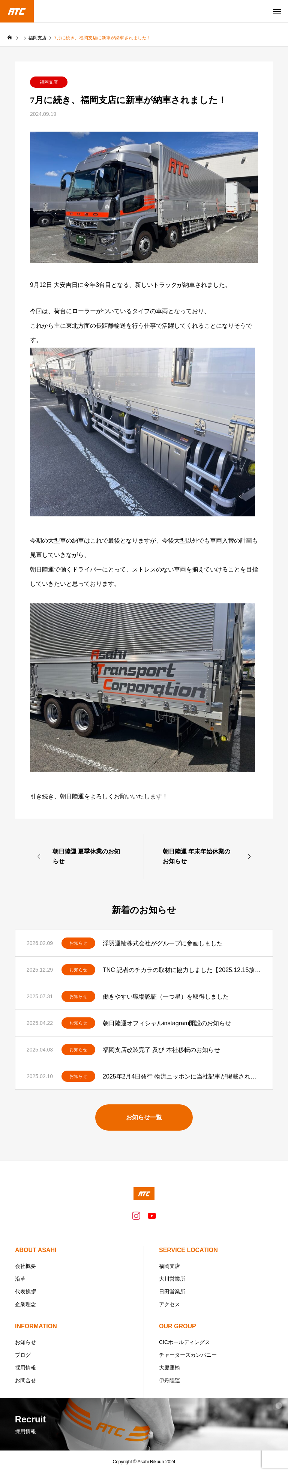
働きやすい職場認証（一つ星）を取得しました (166, 996)
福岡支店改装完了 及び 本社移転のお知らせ (161, 1050)
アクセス (169, 1304)
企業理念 (25, 1304)
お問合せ (25, 1380)
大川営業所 (172, 1279)
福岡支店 (49, 82)
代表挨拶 (25, 1291)
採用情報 (25, 1368)
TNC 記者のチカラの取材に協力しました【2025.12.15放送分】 (182, 970)
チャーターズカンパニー (188, 1355)
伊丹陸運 (169, 1380)
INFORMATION (36, 1326)
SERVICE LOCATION (188, 1250)
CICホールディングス (184, 1342)
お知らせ (78, 943)
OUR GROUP (177, 1326)
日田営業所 (172, 1291)
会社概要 (25, 1266)
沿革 (20, 1279)
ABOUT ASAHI (36, 1250)
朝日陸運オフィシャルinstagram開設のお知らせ (167, 1023)
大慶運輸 (169, 1368)
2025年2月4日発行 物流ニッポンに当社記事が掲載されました (182, 1076)
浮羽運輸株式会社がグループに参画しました (163, 943)
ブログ (23, 1355)
